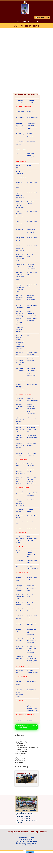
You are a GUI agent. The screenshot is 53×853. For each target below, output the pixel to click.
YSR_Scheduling (13, 605)
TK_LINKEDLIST (13, 608)
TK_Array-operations (14, 610)
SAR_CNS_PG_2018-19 (15, 618)
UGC (10, 797)
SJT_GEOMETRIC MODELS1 (16, 614)
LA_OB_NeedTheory (14, 625)
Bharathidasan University (16, 795)
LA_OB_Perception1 (14, 623)
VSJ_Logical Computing (15, 606)
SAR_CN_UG (12, 620)
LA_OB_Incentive (13, 627)
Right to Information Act (16, 805)
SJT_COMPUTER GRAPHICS (16, 616)
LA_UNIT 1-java (13, 622)
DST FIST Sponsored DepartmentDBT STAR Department (26, 592)
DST (10, 801)
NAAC (11, 799)
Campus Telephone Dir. (15, 793)
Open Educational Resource (17, 803)
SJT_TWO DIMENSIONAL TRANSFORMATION (20, 612)
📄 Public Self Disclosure (37, 17)
